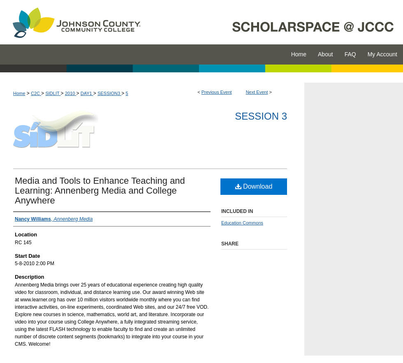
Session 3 (261, 116)
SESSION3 (109, 93)
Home (19, 93)
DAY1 (87, 93)
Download (254, 186)
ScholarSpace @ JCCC (276, 22)
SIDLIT (52, 93)
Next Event (257, 92)
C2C (36, 93)
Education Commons (242, 222)
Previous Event (217, 92)
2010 (70, 93)
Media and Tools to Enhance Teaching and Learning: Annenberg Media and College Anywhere (100, 191)
